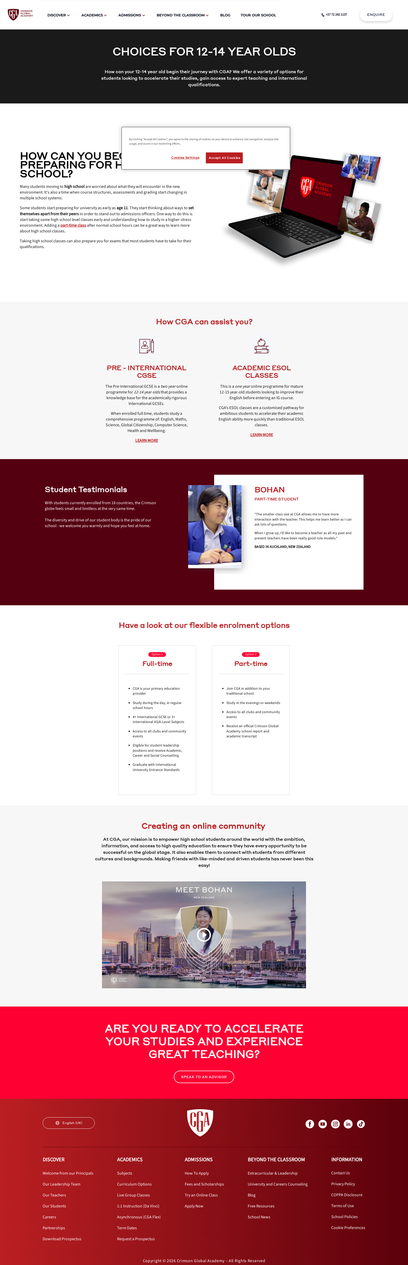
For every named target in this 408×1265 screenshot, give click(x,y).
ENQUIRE (376, 15)
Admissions (129, 15)
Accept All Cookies (224, 158)
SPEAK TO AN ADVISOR (204, 1077)
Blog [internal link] (225, 15)
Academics (92, 15)
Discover (56, 15)
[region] (205, 148)
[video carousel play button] (204, 935)
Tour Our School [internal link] (258, 15)
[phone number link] (334, 14)
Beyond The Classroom (181, 15)
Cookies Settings (185, 157)
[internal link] (376, 15)
